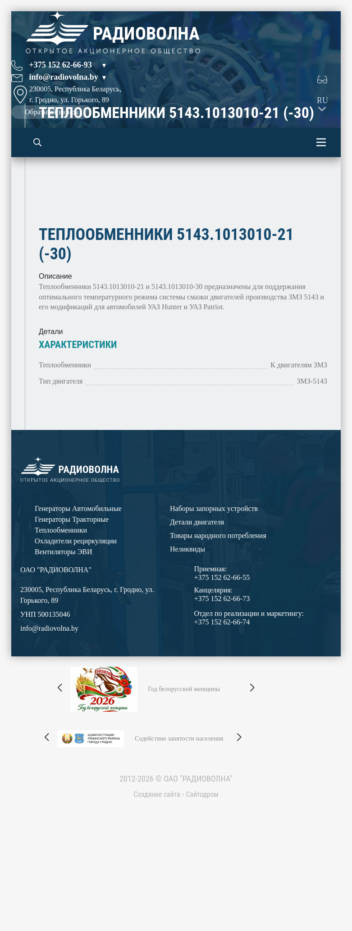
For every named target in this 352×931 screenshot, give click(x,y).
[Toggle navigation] (321, 142)
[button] (60, 761)
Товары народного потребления (218, 609)
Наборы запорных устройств (214, 582)
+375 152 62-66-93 (60, 64)
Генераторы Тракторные (72, 593)
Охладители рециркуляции (76, 614)
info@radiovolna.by (63, 76)
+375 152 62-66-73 (222, 672)
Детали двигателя (197, 595)
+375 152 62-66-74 (222, 695)
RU (322, 100)
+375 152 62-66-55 (222, 651)
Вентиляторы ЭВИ (63, 625)
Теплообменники (61, 603)
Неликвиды (187, 622)
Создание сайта (154, 867)
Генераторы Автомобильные (78, 582)
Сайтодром (205, 867)
